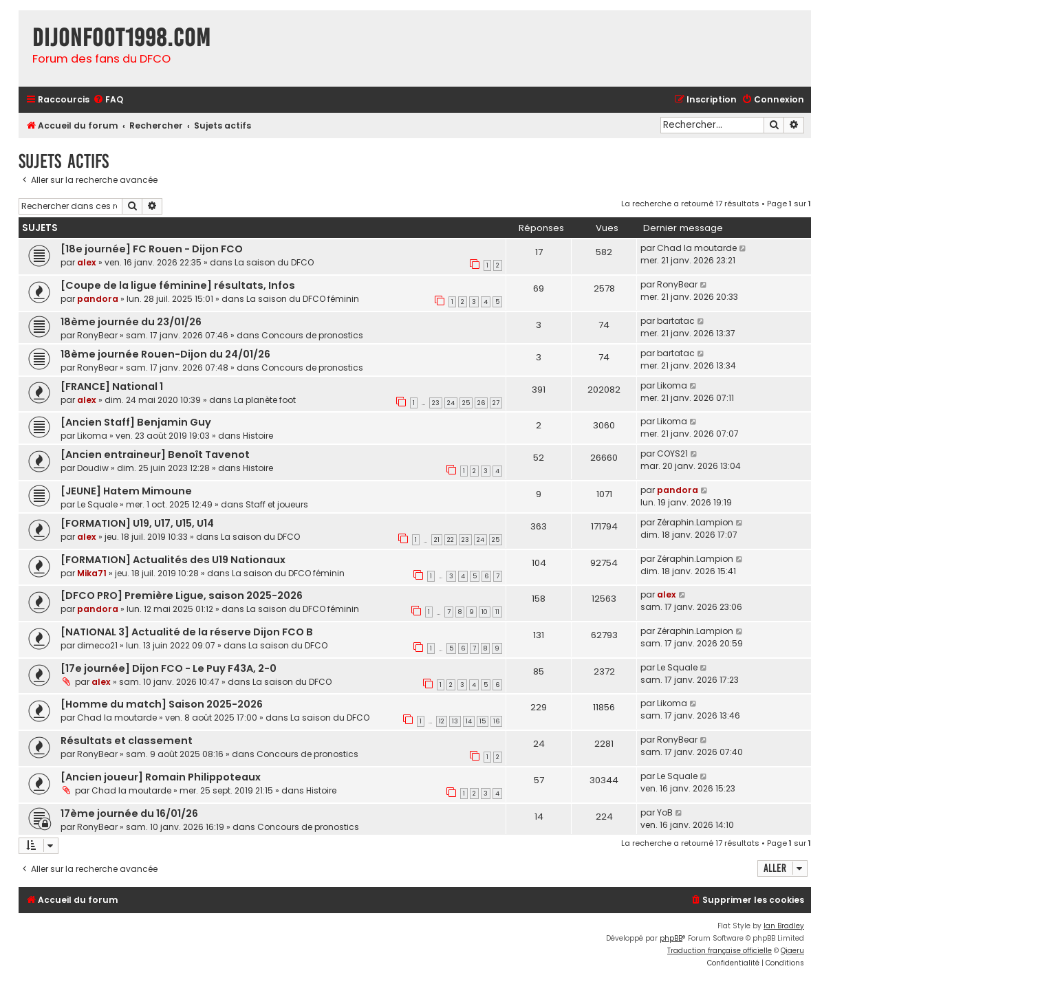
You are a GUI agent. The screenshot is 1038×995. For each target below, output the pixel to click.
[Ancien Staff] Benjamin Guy (136, 422)
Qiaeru (792, 950)
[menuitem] (108, 100)
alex (86, 262)
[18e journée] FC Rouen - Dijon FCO (152, 249)
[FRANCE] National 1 (112, 386)
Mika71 (92, 573)
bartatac (676, 321)
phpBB (671, 938)
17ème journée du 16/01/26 (129, 813)
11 (497, 612)
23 (436, 403)
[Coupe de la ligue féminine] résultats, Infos (178, 285)
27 (496, 403)
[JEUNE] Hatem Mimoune (126, 491)
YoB (665, 812)
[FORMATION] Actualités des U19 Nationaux (173, 560)
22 (450, 540)
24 (451, 403)
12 (441, 721)
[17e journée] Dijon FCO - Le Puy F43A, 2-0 (169, 668)
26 (481, 403)
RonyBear (677, 284)
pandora (97, 299)
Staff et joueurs (277, 504)
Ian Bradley (784, 926)
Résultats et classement (127, 740)
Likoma (672, 385)
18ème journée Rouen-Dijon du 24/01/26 (165, 354)
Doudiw (93, 468)
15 (482, 721)
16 (496, 721)
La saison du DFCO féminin (302, 299)
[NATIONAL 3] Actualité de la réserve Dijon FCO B (187, 632)
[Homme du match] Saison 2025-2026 (162, 704)
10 (485, 612)
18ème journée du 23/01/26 (131, 322)
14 (469, 721)
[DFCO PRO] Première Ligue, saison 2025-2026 (182, 595)
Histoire (258, 435)
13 (455, 721)
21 (437, 540)
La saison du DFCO (274, 262)
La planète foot (265, 400)
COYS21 (672, 453)
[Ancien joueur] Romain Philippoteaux (161, 777)
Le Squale (97, 504)
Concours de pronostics (312, 335)
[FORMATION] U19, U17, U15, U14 (137, 523)
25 (466, 403)
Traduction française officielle (719, 950)
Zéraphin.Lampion (695, 522)
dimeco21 (97, 645)
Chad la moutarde (697, 248)
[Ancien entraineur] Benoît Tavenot (155, 454)
